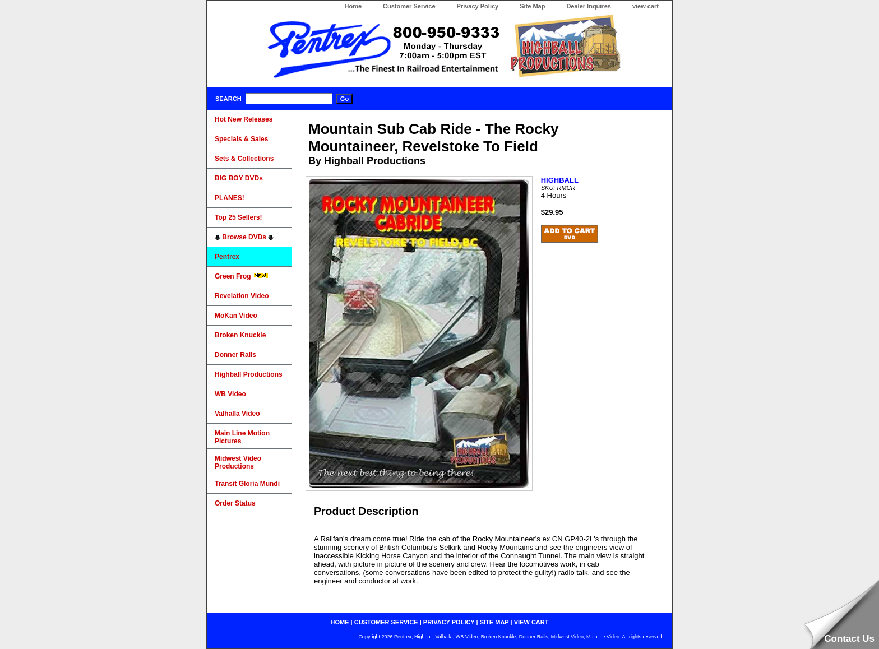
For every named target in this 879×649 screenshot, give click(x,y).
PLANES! (229, 198)
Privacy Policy (478, 6)
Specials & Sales (241, 139)
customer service (386, 622)
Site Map (532, 6)
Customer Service (409, 6)
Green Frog (242, 276)
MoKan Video (236, 315)
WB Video (230, 394)
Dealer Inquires (588, 6)
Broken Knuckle (240, 335)
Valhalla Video (237, 414)
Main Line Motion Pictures (242, 437)
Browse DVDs (244, 237)
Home (353, 6)
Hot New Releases (243, 119)
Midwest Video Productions (238, 462)
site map (494, 622)
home (340, 622)
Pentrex (227, 257)
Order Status (235, 503)
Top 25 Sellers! (238, 217)
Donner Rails (235, 355)
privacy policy (449, 622)
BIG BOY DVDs (239, 178)
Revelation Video (242, 296)
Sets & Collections (244, 159)
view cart (645, 6)
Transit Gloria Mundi (247, 484)
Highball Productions (249, 374)
